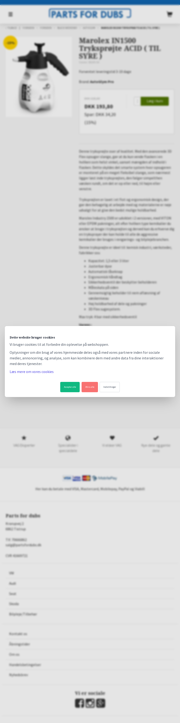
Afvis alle (89, 386)
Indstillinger (109, 386)
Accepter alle (70, 386)
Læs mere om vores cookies (32, 371)
